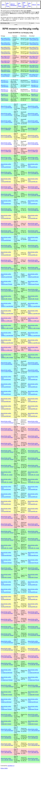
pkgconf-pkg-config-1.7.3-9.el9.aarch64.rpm (34, 642)
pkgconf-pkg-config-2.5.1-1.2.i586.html (6, 128)
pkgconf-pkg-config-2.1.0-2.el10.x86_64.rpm (34, 532)
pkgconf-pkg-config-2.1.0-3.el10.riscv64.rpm (34, 422)
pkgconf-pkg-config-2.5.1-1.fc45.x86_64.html (7, 194)
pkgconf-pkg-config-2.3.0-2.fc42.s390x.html (7, 260)
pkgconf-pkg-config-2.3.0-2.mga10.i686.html (7, 290)
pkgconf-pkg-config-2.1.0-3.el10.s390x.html (7, 429)
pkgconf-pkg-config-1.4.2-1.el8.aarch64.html (7, 729)
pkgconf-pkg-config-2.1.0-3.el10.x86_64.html (7, 451)
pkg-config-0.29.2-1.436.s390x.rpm (34, 57)
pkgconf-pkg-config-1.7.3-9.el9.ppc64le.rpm (34, 649)
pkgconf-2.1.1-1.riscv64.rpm (34, 90)
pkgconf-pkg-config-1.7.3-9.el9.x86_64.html (7, 663)
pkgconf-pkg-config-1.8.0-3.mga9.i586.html (7, 568)
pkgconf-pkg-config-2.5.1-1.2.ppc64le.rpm (33, 136)
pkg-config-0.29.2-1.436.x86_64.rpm (34, 66)
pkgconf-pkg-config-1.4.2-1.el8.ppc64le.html (7, 744)
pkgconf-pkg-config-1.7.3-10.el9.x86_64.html (7, 627)
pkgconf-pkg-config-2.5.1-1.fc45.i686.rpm (33, 172)
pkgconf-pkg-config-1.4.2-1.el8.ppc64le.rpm (34, 744)
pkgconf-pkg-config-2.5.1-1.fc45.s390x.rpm (33, 187)
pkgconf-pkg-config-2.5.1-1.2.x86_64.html (6, 158)
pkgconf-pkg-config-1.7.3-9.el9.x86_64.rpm (33, 663)
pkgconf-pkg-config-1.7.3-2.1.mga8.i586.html (7, 685)
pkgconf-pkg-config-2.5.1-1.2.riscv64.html (6, 143)
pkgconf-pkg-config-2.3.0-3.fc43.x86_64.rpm (34, 231)
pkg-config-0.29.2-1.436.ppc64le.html (5, 48)
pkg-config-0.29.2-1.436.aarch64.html (5, 39)
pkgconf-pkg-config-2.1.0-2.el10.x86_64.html (7, 532)
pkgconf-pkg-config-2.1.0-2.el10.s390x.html (7, 517)
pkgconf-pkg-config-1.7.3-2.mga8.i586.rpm (33, 715)
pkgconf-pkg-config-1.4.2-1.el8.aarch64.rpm (34, 729)
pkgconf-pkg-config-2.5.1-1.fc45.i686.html (6, 172)
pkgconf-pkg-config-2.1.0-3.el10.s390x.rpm (33, 429)
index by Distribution (13, 4)
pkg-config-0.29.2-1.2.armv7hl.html (5, 75)
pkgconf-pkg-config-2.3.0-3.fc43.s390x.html (7, 224)
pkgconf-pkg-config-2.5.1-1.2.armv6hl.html (6, 114)
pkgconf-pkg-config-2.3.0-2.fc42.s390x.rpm (33, 260)
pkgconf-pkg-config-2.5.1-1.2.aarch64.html (6, 106)
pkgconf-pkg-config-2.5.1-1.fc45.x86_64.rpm (34, 194)
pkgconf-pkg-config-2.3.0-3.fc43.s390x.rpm (33, 224)
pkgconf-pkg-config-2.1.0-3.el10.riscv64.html (7, 422)
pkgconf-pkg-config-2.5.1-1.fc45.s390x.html (7, 187)
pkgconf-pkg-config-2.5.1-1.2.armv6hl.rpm (33, 114)
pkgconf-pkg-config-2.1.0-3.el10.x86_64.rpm (34, 451)
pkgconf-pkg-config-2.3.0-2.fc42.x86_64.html (7, 268)
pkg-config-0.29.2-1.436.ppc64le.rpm (34, 48)
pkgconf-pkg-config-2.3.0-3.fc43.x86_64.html (7, 231)
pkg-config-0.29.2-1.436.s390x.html (5, 57)
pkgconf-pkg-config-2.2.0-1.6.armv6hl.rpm (33, 363)
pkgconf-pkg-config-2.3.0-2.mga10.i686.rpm (34, 290)
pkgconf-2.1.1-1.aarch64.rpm (34, 81)
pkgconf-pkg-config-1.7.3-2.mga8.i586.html (7, 715)
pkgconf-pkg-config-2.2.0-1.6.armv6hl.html (6, 363)
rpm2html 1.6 (11, 765)
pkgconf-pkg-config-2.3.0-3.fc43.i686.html (6, 209)
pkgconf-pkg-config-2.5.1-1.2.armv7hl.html (6, 121)
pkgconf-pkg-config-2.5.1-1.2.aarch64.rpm (33, 106)
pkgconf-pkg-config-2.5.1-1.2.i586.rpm (33, 128)
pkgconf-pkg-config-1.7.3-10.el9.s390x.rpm (33, 612)
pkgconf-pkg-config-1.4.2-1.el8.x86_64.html (7, 759)
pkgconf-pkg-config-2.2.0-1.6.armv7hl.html (6, 370)
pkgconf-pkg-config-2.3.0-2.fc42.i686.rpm (33, 246)
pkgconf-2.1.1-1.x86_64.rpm (34, 94)
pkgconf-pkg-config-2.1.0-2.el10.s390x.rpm (33, 517)
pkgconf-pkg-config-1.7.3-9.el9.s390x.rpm (33, 656)
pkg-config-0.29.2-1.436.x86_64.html (5, 66)
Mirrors (34, 4)
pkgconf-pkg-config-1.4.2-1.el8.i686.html (6, 737)
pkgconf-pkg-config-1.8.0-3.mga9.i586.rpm (33, 568)
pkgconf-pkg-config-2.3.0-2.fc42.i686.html (6, 246)
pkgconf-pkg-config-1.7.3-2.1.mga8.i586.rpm (34, 685)
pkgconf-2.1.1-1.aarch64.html (4, 81)
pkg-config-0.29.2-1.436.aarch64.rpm (34, 39)
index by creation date (25, 4)
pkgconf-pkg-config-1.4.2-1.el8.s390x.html (6, 751)
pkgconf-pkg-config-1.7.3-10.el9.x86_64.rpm (34, 627)
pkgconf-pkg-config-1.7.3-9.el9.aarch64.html (7, 642)
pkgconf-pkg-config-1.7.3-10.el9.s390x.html (7, 612)
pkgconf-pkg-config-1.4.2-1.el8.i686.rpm (33, 737)
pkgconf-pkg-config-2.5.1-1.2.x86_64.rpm (33, 158)
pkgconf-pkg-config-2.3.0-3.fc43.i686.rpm (33, 209)
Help (38, 4)
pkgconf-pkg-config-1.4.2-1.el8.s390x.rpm (33, 751)
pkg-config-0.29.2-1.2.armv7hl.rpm (34, 75)
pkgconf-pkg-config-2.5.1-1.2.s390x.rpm (33, 150)
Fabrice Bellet (4, 768)
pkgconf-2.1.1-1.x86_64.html (4, 94)
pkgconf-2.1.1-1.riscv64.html (4, 90)
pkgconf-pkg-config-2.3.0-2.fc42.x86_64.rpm (34, 268)
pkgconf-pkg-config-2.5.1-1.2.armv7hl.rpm (33, 121)
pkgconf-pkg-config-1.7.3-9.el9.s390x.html (6, 656)
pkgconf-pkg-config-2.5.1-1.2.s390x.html (6, 150)
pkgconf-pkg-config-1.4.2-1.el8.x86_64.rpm (33, 759)
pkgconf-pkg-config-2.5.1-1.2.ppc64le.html (6, 136)
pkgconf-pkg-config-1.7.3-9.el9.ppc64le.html (7, 649)
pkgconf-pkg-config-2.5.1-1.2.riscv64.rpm (33, 143)
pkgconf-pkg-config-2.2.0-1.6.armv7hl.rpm (33, 370)
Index (3, 4)
